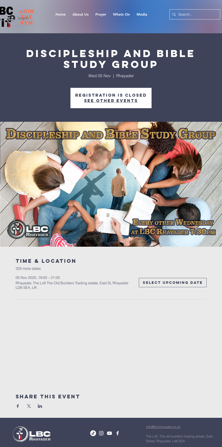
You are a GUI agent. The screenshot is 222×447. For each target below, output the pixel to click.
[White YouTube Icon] (109, 433)
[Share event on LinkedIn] (40, 406)
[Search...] (194, 14)
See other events (111, 100)
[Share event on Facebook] (18, 406)
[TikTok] (93, 433)
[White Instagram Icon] (101, 433)
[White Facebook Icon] (118, 433)
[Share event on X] (29, 406)
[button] (142, 14)
